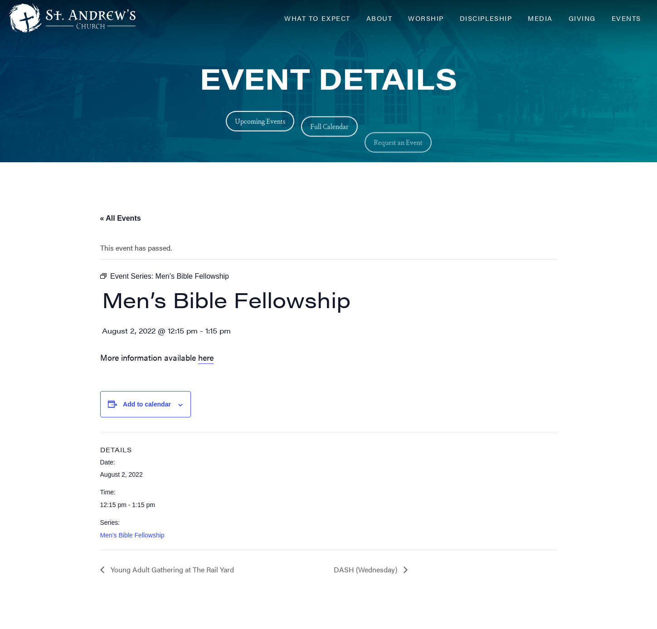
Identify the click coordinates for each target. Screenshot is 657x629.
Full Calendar (329, 134)
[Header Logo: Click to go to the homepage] (81, 18)
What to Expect (317, 18)
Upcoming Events (260, 123)
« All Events (120, 218)
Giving (582, 18)
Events (626, 18)
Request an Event (398, 160)
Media (540, 18)
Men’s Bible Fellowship (132, 535)
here (206, 357)
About (379, 18)
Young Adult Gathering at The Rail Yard (171, 569)
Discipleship (486, 18)
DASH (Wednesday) (366, 569)
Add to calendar (147, 404)
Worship (426, 18)
